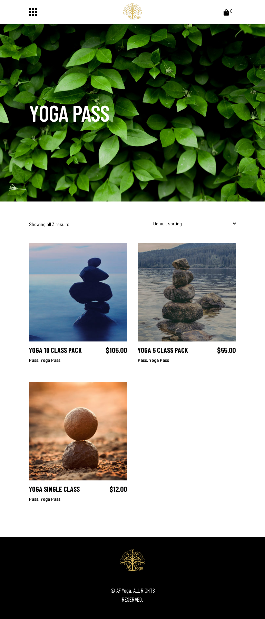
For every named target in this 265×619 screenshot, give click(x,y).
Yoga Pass (50, 360)
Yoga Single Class (54, 489)
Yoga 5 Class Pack (163, 350)
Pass (33, 360)
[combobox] (193, 224)
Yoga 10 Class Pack (55, 350)
